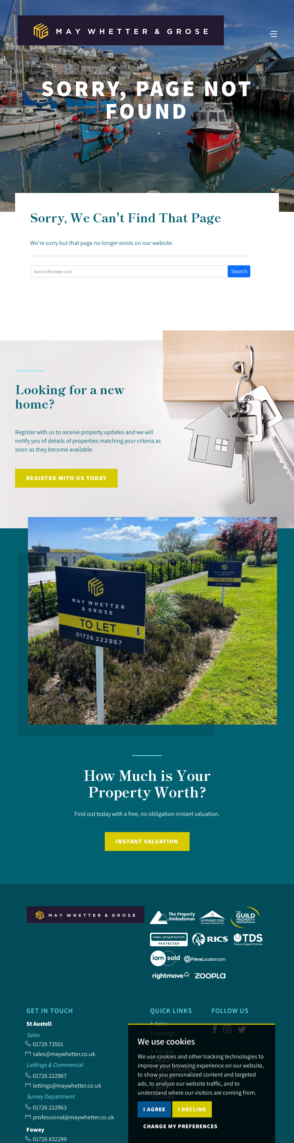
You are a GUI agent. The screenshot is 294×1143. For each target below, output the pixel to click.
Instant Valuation (147, 841)
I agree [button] (154, 1124)
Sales (159, 1024)
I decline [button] (192, 1124)
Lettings (162, 1033)
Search (239, 271)
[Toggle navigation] (273, 33)
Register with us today (66, 478)
